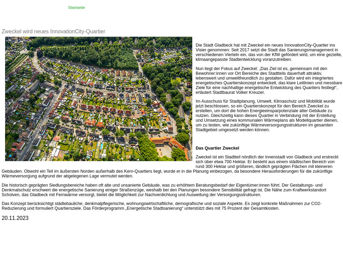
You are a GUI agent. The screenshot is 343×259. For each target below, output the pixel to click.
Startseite (76, 7)
